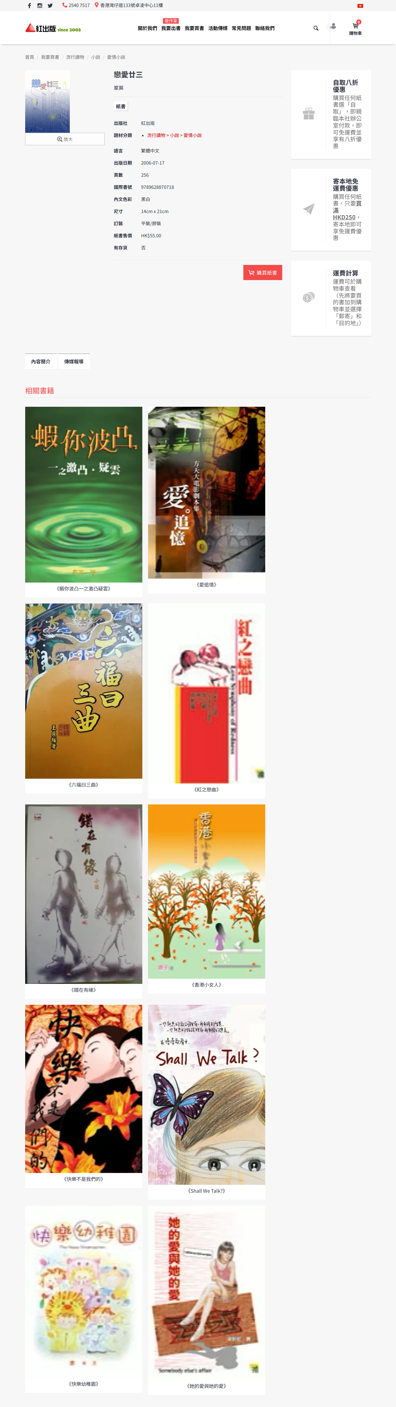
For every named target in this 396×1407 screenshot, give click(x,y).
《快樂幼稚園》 (83, 1383)
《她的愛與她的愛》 (206, 1385)
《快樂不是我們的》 (83, 1178)
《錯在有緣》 (83, 989)
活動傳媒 (218, 28)
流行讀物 (75, 57)
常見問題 (241, 28)
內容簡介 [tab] (41, 361)
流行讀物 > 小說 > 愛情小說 (174, 135)
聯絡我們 (265, 28)
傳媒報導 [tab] (74, 361)
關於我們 (147, 28)
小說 (95, 57)
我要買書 (194, 28)
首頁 (29, 57)
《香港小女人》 (207, 984)
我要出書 (171, 25)
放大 (65, 139)
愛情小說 (116, 57)
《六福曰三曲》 (83, 784)
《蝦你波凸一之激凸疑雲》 (83, 588)
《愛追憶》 (207, 584)
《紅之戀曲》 (206, 789)
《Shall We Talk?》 (206, 1190)
